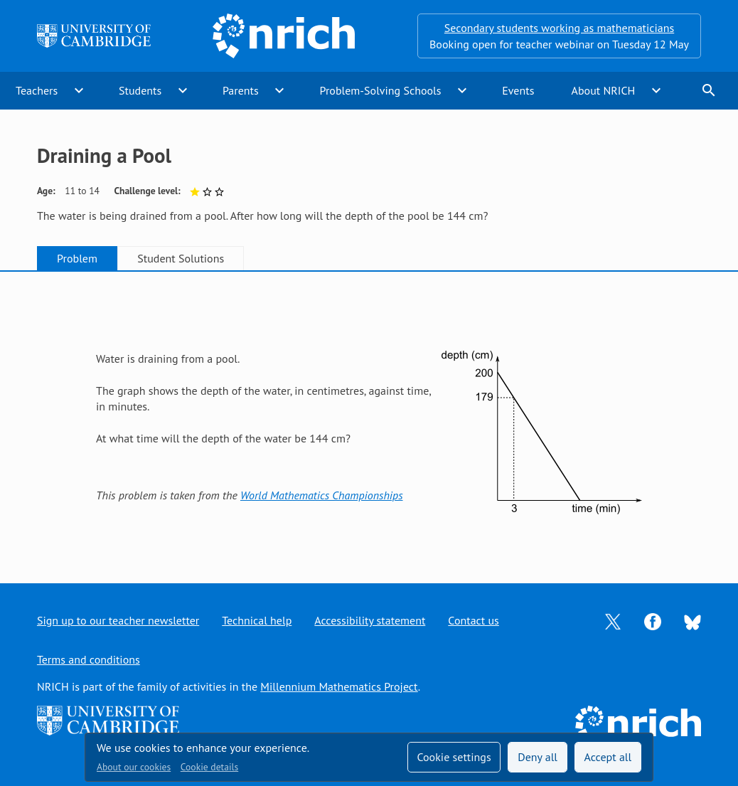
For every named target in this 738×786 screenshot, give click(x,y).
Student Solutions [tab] (180, 258)
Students (140, 90)
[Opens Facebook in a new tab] (652, 620)
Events (518, 90)
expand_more (78, 90)
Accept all (608, 757)
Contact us (473, 620)
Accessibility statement (369, 620)
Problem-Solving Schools (381, 90)
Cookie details (209, 766)
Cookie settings (454, 757)
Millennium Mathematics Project (338, 686)
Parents (241, 90)
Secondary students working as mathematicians (559, 28)
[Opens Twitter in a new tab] (612, 620)
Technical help (257, 620)
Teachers (37, 90)
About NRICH (604, 90)
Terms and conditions (88, 659)
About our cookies (134, 766)
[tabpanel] (369, 414)
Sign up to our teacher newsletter (118, 620)
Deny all (537, 757)
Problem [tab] (77, 258)
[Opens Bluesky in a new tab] (692, 621)
